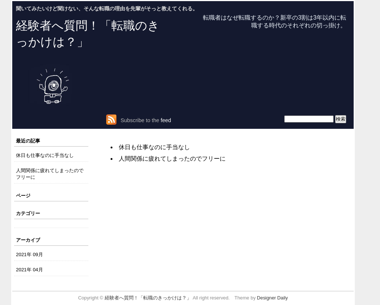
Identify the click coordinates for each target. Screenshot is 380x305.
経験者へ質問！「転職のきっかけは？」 (148, 298)
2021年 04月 (29, 269)
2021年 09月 (29, 254)
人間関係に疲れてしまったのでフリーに (49, 174)
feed (166, 120)
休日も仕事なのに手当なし (45, 155)
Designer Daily (272, 298)
